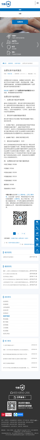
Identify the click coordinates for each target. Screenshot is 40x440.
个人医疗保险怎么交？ (8, 345)
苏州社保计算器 (29, 422)
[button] (23, 36)
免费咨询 (20, 22)
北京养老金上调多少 (8, 276)
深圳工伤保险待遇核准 (8, 363)
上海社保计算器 (13, 422)
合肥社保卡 (21, 238)
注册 (20, 13)
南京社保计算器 (13, 424)
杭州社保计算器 (21, 422)
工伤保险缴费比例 (5, 426)
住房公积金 (6, 333)
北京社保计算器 (5, 422)
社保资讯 (5, 301)
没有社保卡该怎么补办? (30, 244)
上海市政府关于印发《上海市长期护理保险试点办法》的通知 (18, 282)
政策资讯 (10, 63)
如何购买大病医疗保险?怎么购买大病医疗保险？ (15, 358)
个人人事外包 (21, 195)
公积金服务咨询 (13, 420)
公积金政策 (6, 307)
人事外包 (17, 199)
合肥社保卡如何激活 (8, 257)
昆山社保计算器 (5, 424)
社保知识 (5, 313)
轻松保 (6, 90)
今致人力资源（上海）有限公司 (14, 430)
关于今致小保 (26, 420)
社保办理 (5, 310)
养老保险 (5, 319)
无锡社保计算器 (21, 424)
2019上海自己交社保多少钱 (10, 274)
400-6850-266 (21, 392)
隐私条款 (3, 430)
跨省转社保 (25, 426)
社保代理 (20, 426)
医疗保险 (5, 322)
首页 (4, 63)
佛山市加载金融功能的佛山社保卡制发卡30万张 (15, 354)
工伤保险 (5, 328)
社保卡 (26, 238)
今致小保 (9, 73)
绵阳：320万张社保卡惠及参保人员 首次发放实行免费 (16, 349)
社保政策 (5, 304)
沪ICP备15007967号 (26, 431)
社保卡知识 (17, 63)
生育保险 (5, 325)
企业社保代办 (14, 426)
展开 (36, 420)
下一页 (23, 233)
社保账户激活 (14, 238)
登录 (20, 9)
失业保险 (5, 331)
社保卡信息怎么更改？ (14, 242)
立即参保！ (20, 397)
